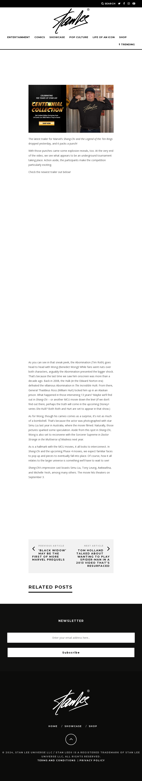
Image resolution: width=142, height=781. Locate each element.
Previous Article (51, 546)
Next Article (94, 546)
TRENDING (127, 44)
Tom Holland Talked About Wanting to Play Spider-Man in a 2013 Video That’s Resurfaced (93, 558)
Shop (123, 37)
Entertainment (18, 37)
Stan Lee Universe (35, 60)
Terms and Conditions (56, 760)
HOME (53, 726)
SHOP (93, 726)
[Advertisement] (71, 331)
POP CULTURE (78, 37)
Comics (39, 37)
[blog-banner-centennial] (71, 131)
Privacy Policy (92, 760)
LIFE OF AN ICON (104, 37)
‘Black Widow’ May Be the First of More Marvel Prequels (49, 555)
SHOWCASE (57, 37)
